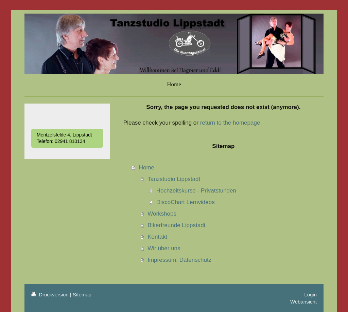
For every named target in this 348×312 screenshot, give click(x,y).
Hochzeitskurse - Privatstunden (196, 190)
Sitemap (82, 294)
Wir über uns (163, 248)
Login (310, 294)
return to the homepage (230, 123)
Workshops (161, 213)
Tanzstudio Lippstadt (173, 179)
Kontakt (157, 237)
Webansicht (303, 302)
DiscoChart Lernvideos (185, 202)
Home (146, 167)
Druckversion (50, 294)
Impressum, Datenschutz (179, 260)
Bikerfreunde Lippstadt (176, 225)
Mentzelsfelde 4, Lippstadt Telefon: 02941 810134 (64, 138)
